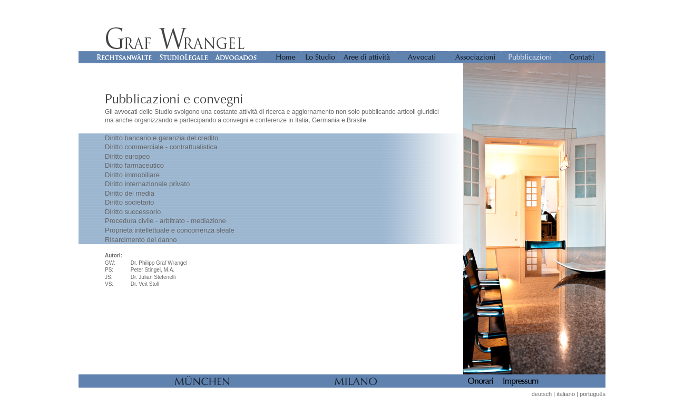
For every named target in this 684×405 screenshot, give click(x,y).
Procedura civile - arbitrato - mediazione (165, 221)
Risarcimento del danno (141, 240)
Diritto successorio (133, 212)
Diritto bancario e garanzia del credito (161, 138)
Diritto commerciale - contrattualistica (161, 147)
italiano (565, 394)
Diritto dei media (129, 193)
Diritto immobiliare (132, 175)
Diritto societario (129, 202)
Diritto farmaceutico (134, 165)
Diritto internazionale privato (147, 184)
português (592, 394)
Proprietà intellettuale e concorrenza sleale (169, 230)
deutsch (542, 394)
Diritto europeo (127, 156)
